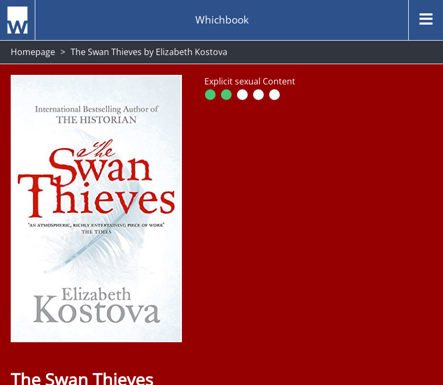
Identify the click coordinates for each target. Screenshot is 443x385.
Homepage (33, 52)
